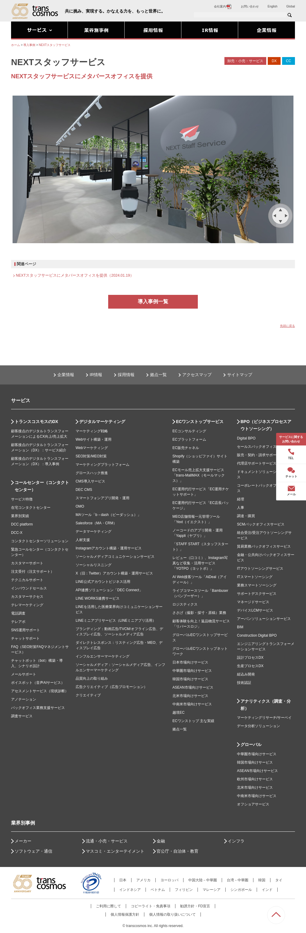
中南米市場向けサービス (192, 704)
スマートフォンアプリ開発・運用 (102, 498)
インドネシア (130, 890)
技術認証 (244, 683)
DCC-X (16, 533)
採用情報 (126, 374)
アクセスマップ (197, 374)
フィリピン (184, 890)
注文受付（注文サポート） (32, 571)
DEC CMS (84, 490)
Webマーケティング (92, 448)
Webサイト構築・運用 (93, 439)
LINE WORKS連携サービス (98, 598)
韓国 (261, 880)
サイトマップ (239, 374)
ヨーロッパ (169, 880)
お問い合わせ (250, 6)
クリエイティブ (88, 695)
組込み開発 (246, 674)
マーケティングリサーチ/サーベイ (264, 718)
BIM (240, 627)
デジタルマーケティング (102, 421)
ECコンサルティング (189, 431)
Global (290, 6)
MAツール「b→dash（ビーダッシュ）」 (108, 515)
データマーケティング (93, 531)
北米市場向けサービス (190, 696)
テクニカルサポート (27, 580)
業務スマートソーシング (256, 585)
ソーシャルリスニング (93, 565)
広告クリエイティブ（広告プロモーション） (111, 687)
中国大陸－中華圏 (202, 880)
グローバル (251, 744)
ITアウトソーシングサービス (260, 568)
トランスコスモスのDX (36, 421)
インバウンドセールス (29, 588)
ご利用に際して (108, 906)
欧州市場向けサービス (255, 779)
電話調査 (18, 613)
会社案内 (223, 6)
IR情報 (96, 374)
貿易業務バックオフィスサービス (264, 546)
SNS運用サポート (25, 630)
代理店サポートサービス (256, 463)
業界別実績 (20, 516)
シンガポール (241, 890)
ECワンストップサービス (200, 421)
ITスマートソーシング (255, 577)
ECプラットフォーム (189, 439)
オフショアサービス (253, 804)
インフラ (236, 841)
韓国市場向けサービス (190, 679)
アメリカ (143, 880)
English (273, 6)
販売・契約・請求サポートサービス (265, 455)
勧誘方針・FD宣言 (195, 906)
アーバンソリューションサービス (264, 619)
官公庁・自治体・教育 (177, 851)
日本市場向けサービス (190, 662)
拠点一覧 (158, 374)
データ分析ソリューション (258, 726)
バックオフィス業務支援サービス (38, 708)
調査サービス (22, 716)
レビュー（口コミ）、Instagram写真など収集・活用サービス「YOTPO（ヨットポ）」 (200, 563)
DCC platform (22, 524)
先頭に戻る (287, 325)
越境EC (178, 712)
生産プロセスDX (250, 666)
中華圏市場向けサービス (192, 671)
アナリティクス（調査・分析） (266, 705)
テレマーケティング (27, 605)
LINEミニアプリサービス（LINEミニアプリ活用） (116, 620)
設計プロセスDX (250, 657)
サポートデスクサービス (256, 594)
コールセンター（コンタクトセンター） (42, 486)
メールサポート (23, 674)
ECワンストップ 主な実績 (193, 721)
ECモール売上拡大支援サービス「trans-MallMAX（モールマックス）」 (198, 475)
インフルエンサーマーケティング (102, 656)
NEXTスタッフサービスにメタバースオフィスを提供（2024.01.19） (75, 275)
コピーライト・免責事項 (150, 906)
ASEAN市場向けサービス (192, 687)
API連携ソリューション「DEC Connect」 (109, 590)
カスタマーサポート (27, 563)
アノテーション (23, 699)
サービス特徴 (22, 499)
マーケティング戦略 (92, 431)
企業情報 (65, 374)
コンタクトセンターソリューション (39, 541)
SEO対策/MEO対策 (91, 456)
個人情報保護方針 (125, 914)
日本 (122, 880)
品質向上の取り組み (92, 678)
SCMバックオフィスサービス (260, 524)
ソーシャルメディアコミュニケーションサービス (115, 556)
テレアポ (18, 622)
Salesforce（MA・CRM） (96, 523)
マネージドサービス (253, 602)
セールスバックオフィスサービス (264, 447)
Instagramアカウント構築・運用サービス (109, 548)
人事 (240, 507)
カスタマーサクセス (27, 597)
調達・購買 (246, 516)
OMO (80, 506)
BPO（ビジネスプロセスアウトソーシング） (266, 425)
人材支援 (83, 540)
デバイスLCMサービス (255, 610)
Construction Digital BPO (257, 635)
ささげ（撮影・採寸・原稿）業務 (199, 613)
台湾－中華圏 (237, 880)
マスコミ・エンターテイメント (115, 851)
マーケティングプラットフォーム (102, 464)
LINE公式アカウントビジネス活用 (103, 582)
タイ (278, 880)
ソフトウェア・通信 (33, 851)
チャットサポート (25, 638)
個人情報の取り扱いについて (172, 914)
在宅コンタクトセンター (31, 507)
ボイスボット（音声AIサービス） (38, 683)
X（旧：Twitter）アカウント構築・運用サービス (114, 573)
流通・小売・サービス (107, 841)
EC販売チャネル (185, 448)
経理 (240, 499)
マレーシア (212, 890)
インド (267, 890)
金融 (161, 841)
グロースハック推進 (92, 473)
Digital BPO (246, 438)
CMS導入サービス (90, 481)
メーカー (23, 841)
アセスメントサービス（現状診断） (39, 691)
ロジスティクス (185, 604)
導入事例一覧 (153, 301)
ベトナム (158, 890)
